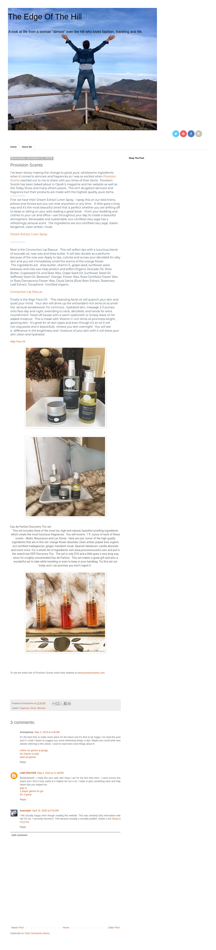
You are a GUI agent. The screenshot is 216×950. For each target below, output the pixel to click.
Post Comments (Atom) (37, 933)
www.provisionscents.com (90, 672)
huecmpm (25, 810)
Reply (23, 762)
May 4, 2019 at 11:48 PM (50, 773)
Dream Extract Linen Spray (28, 234)
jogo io (23, 788)
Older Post (113, 927)
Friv (27, 822)
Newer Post (17, 927)
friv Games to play (29, 753)
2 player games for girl (31, 791)
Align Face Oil (17, 341)
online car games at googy (34, 750)
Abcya (115, 818)
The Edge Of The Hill (45, 16)
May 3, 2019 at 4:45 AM (47, 732)
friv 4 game (26, 794)
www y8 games (28, 757)
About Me (27, 147)
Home (13, 147)
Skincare (41, 708)
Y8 (21, 822)
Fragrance (24, 708)
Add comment (19, 835)
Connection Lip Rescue (26, 292)
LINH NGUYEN (28, 773)
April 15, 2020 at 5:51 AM (45, 810)
